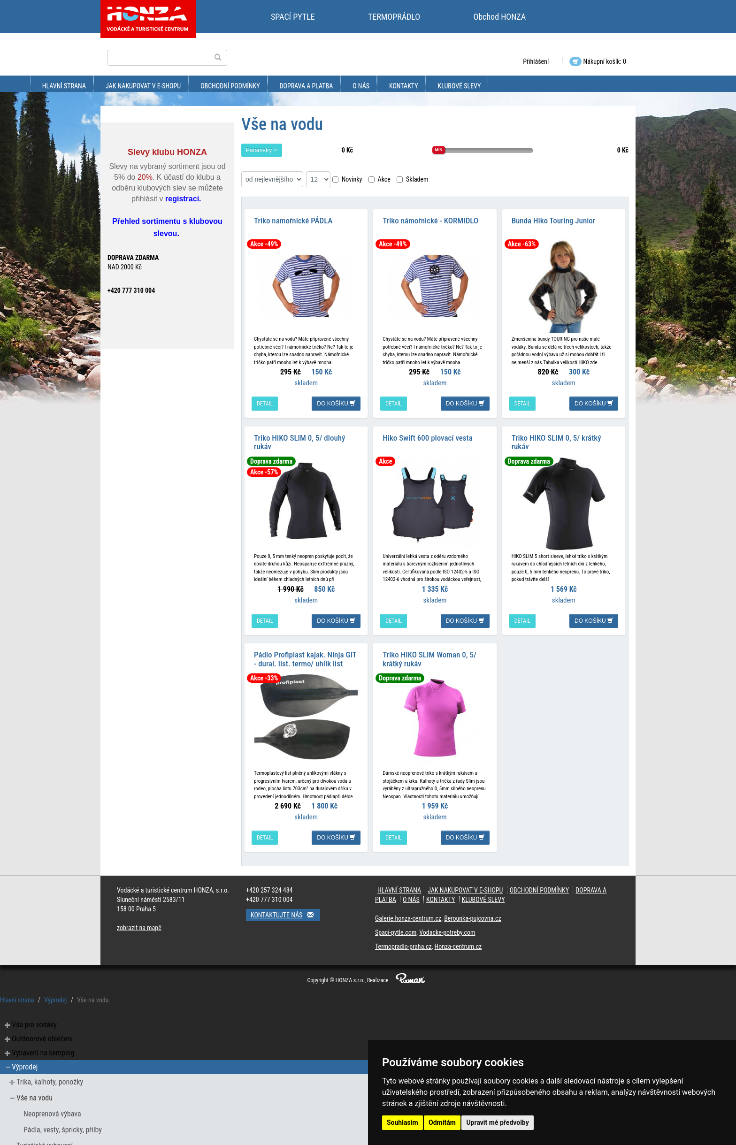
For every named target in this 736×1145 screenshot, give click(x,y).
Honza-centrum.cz (458, 937)
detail (265, 400)
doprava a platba (306, 86)
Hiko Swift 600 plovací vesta (427, 431)
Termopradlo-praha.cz (403, 937)
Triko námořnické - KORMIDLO (430, 217)
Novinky (347, 179)
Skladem (413, 179)
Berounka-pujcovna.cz (472, 909)
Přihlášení (536, 61)
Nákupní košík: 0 (597, 61)
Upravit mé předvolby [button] (497, 1122)
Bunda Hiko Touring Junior (554, 217)
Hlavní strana (64, 86)
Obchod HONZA (499, 17)
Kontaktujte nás (285, 906)
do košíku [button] (336, 400)
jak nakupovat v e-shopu (143, 86)
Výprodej (55, 991)
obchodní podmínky (230, 86)
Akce (379, 179)
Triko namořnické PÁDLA (293, 217)
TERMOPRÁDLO (394, 17)
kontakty (403, 86)
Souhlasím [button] (402, 1122)
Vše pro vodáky (34, 1015)
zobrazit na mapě (139, 919)
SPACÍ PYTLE (293, 17)
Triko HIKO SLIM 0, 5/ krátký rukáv (556, 436)
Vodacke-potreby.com (447, 923)
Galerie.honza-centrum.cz (408, 909)
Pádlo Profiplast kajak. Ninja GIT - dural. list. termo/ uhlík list (305, 650)
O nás (361, 86)
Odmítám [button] (442, 1122)
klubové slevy (459, 86)
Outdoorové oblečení (42, 1029)
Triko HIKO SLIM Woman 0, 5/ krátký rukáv (429, 650)
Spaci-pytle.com (395, 923)
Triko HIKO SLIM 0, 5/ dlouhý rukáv (299, 436)
